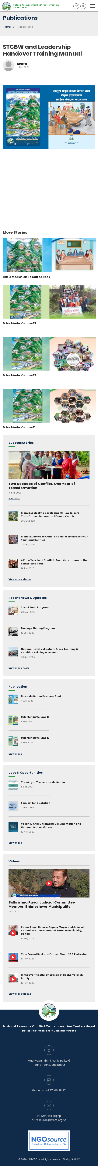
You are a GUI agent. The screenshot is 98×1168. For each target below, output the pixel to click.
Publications (25, 27)
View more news (19, 668)
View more (15, 754)
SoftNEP (75, 1159)
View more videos (20, 993)
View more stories (20, 579)
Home (7, 27)
